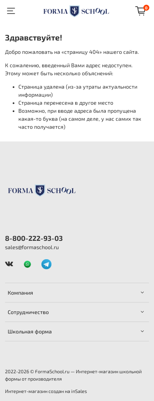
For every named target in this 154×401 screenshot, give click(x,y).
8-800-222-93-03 (34, 238)
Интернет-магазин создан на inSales (46, 391)
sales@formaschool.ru (32, 247)
